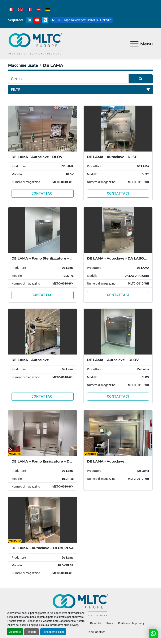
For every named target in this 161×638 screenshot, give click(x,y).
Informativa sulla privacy (63, 624)
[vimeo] (45, 20)
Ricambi (95, 623)
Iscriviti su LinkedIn (81, 20)
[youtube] (37, 20)
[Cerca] (68, 78)
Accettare (15, 631)
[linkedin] (29, 20)
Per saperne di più (53, 631)
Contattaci (42, 193)
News (109, 623)
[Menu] (134, 43)
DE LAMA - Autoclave (30, 360)
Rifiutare (31, 631)
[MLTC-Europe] (80, 604)
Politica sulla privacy (131, 623)
